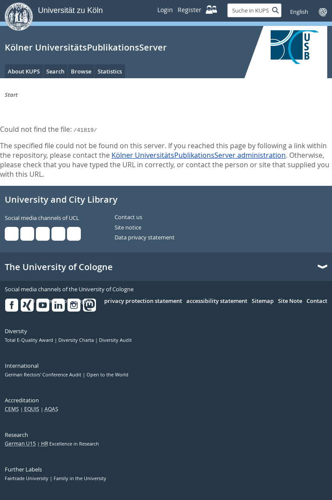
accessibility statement (216, 301)
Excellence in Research (70, 444)
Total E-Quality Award (29, 340)
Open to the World (107, 375)
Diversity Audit (115, 340)
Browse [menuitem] (81, 71)
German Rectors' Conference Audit (44, 375)
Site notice (128, 227)
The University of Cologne (59, 267)
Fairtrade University (27, 478)
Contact (316, 301)
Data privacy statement (145, 237)
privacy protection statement (143, 301)
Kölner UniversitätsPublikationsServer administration (199, 155)
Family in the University (80, 478)
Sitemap (263, 301)
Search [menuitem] (55, 71)
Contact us (128, 217)
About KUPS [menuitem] (24, 71)
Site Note (290, 301)
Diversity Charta (76, 340)
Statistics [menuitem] (110, 71)
